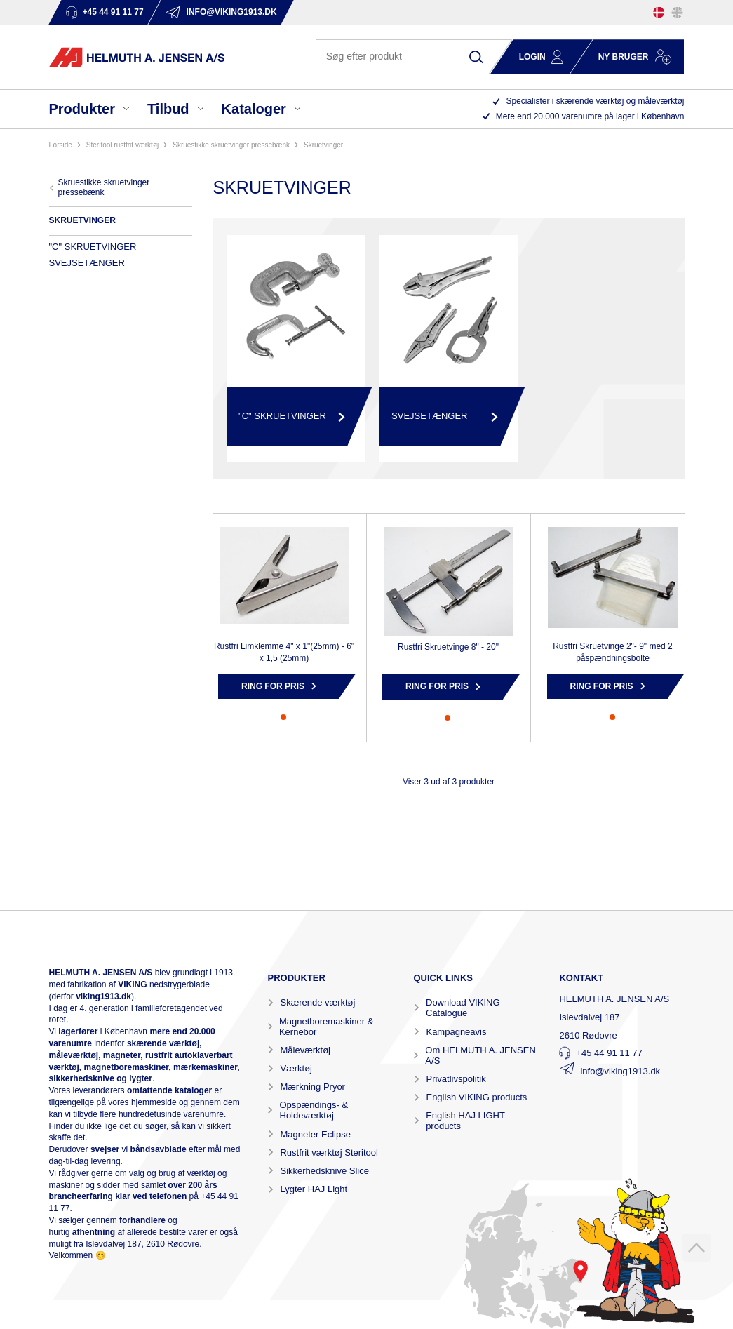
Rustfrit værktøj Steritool (328, 1152)
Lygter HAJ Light (313, 1189)
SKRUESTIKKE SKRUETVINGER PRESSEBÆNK (231, 145)
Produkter (82, 108)
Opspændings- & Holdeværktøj (314, 1110)
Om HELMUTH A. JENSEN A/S (480, 1055)
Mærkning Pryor (312, 1086)
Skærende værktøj (317, 1002)
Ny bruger (623, 57)
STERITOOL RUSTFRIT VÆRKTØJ (122, 145)
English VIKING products (476, 1097)
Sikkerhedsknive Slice (324, 1171)
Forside (60, 145)
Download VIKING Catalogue (463, 1007)
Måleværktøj (305, 1050)
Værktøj (296, 1068)
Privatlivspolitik (455, 1079)
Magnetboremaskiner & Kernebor (326, 1026)
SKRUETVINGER (323, 145)
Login (532, 57)
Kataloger (254, 108)
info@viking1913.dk (620, 1071)
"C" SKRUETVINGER (93, 246)
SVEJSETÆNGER (87, 263)
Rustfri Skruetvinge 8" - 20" (448, 647)
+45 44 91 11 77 (609, 1053)
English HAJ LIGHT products (465, 1120)
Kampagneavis (456, 1032)
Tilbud (168, 108)
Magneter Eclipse (315, 1134)
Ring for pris (272, 686)
